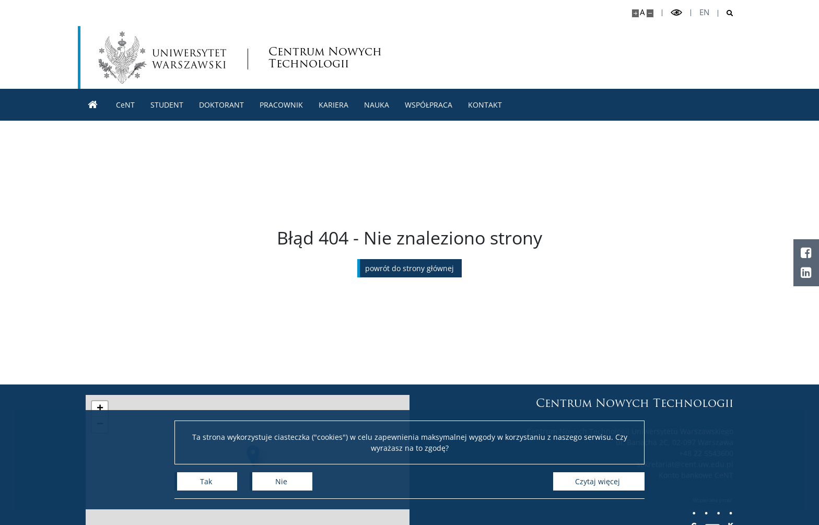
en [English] (704, 12)
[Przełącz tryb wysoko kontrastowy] (676, 12)
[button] (100, 409)
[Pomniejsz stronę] (650, 13)
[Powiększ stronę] (635, 13)
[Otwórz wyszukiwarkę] (726, 13)
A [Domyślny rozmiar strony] (642, 12)
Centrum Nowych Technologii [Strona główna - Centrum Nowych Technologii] (325, 57)
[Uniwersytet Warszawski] (162, 57)
